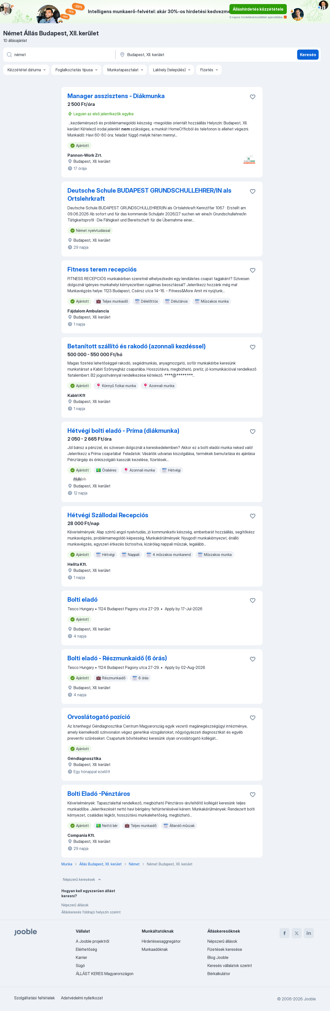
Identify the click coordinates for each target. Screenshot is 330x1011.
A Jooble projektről (92, 941)
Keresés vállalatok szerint (229, 965)
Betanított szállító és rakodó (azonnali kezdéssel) (136, 346)
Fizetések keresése (224, 949)
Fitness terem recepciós (102, 269)
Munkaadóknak (155, 949)
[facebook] (284, 933)
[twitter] (297, 933)
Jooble (310, 998)
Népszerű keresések (82, 879)
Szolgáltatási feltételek (34, 997)
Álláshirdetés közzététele (258, 9)
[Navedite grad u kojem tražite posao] (171, 55)
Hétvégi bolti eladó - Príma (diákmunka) (123, 430)
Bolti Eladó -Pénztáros (98, 793)
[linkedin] (309, 933)
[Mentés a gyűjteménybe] (252, 97)
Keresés (308, 54)
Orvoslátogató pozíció (98, 717)
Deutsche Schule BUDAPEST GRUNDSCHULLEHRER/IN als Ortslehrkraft (149, 194)
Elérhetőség (86, 949)
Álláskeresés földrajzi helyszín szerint (91, 912)
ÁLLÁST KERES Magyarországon (104, 973)
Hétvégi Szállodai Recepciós (107, 515)
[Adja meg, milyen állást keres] (58, 55)
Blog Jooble (217, 957)
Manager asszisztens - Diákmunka (116, 96)
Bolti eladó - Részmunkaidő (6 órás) (117, 658)
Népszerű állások (74, 905)
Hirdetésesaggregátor (161, 941)
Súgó (80, 965)
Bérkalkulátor (218, 973)
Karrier (81, 957)
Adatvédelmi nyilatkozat (82, 997)
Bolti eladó (82, 599)
